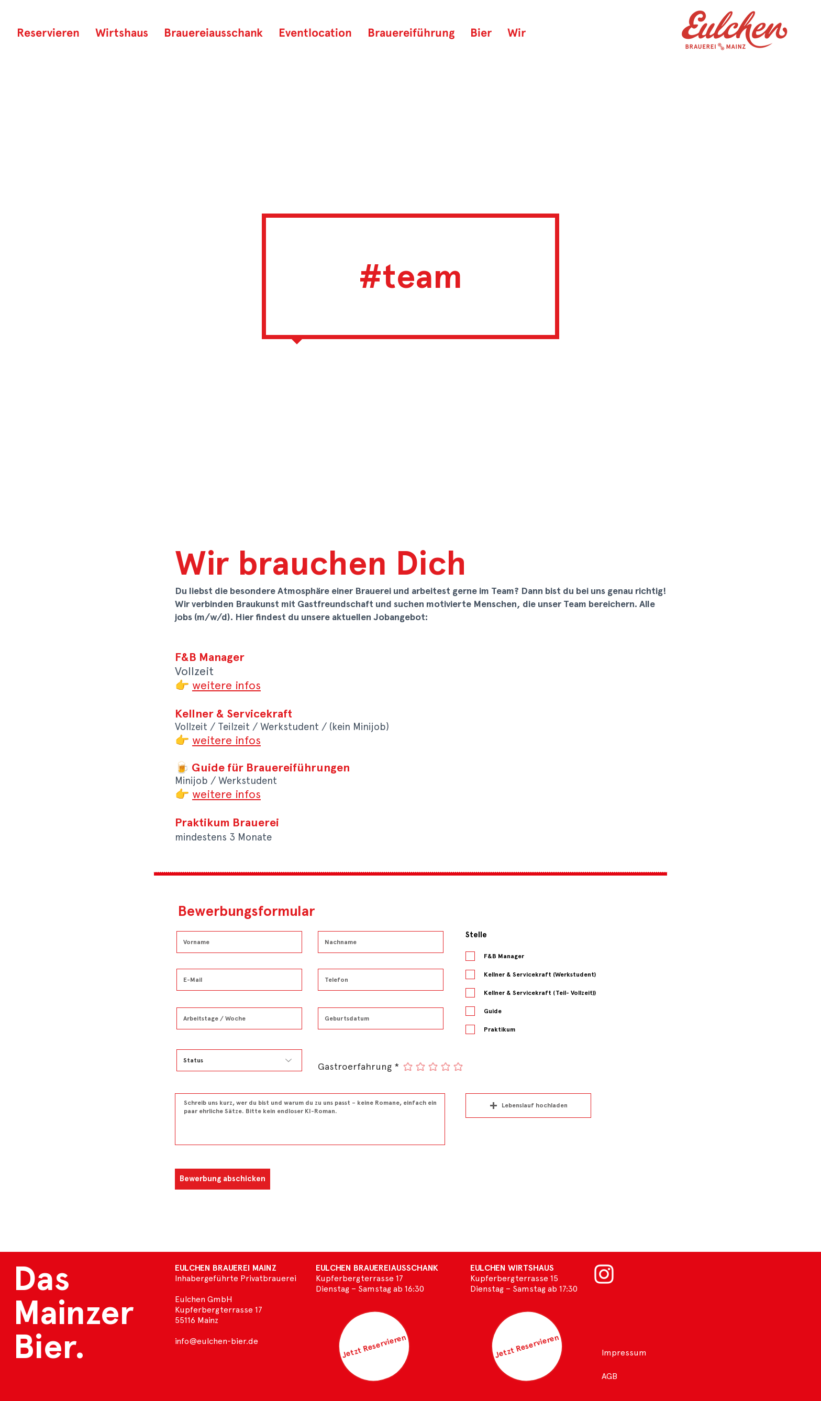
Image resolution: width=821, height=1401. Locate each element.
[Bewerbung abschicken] (222, 1179)
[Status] (239, 1060)
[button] (481, 32)
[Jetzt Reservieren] (374, 1347)
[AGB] (624, 1376)
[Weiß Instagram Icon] (604, 1274)
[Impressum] (624, 1352)
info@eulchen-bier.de (216, 1341)
